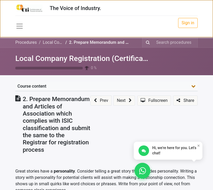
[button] (101, 101)
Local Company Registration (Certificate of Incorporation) (111, 58)
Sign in (188, 22)
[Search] (147, 42)
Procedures (26, 42)
